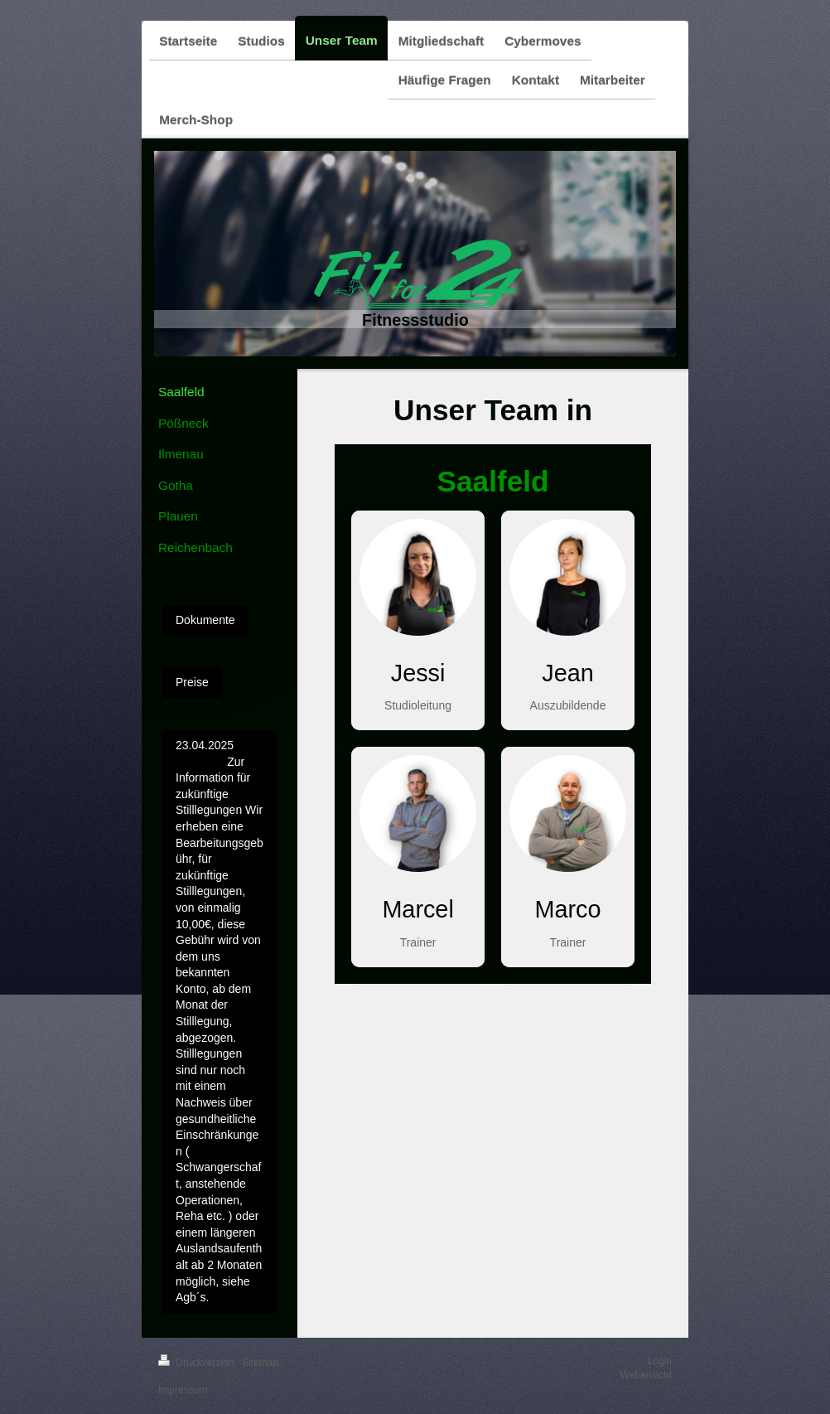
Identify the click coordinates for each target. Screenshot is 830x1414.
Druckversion (197, 1362)
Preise (192, 682)
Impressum (182, 1390)
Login (660, 1361)
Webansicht (646, 1375)
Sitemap (260, 1362)
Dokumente (205, 620)
